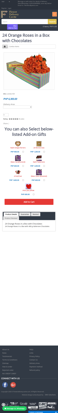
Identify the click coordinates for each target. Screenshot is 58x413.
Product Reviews (11, 218)
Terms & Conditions (9, 360)
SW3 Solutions (50, 395)
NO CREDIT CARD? (9, 373)
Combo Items (14, 46)
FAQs (31, 349)
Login (9, 8)
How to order (7, 367)
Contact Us (33, 360)
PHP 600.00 (15, 166)
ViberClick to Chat (12, 27)
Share (5, 123)
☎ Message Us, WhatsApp (14, 408)
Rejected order (8, 370)
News (4, 353)
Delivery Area (9, 104)
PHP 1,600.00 (14, 180)
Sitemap (5, 363)
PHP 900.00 (15, 152)
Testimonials (7, 356)
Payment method (35, 367)
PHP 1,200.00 (35, 152)
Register (4, 8)
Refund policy (34, 370)
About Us (5, 349)
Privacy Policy (34, 356)
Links (31, 353)
